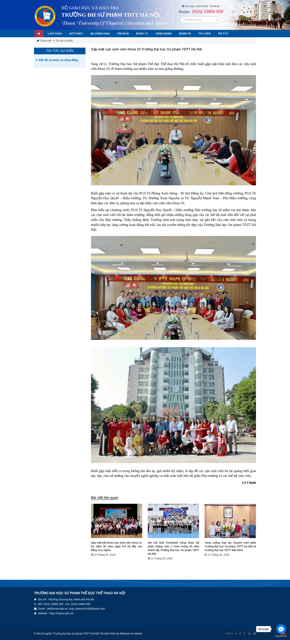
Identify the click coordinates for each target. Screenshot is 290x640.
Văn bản (125, 33)
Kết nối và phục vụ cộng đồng (58, 60)
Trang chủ (44, 40)
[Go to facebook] (281, 629)
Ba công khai (102, 33)
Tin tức (229, 33)
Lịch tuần (56, 33)
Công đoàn (167, 33)
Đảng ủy (145, 33)
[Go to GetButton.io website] (281, 636)
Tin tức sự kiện (64, 40)
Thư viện (210, 33)
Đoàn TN (190, 33)
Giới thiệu (77, 33)
